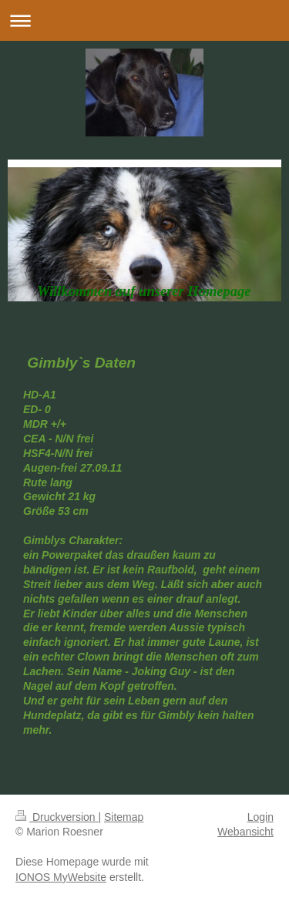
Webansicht (245, 831)
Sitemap (123, 817)
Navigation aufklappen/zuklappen (144, 20)
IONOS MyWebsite (60, 877)
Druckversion (56, 817)
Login (260, 817)
